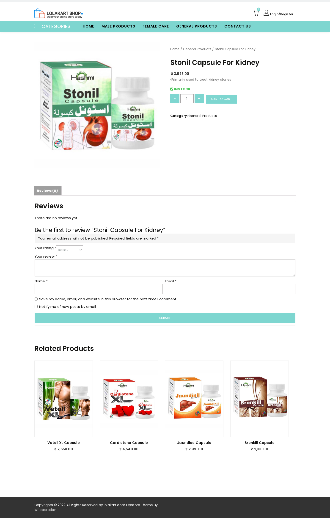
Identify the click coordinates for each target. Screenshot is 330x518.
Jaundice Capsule (194, 442)
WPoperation (45, 509)
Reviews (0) (48, 190)
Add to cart (222, 99)
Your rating (45, 247)
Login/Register (277, 13)
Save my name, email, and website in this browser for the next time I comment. (108, 298)
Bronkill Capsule (259, 442)
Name (41, 280)
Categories (52, 26)
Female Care (156, 26)
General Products (196, 26)
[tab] (47, 190)
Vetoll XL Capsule (63, 442)
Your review (46, 256)
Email (170, 280)
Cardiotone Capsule (129, 442)
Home (88, 26)
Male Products (118, 26)
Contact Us (237, 26)
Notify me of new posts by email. (67, 306)
